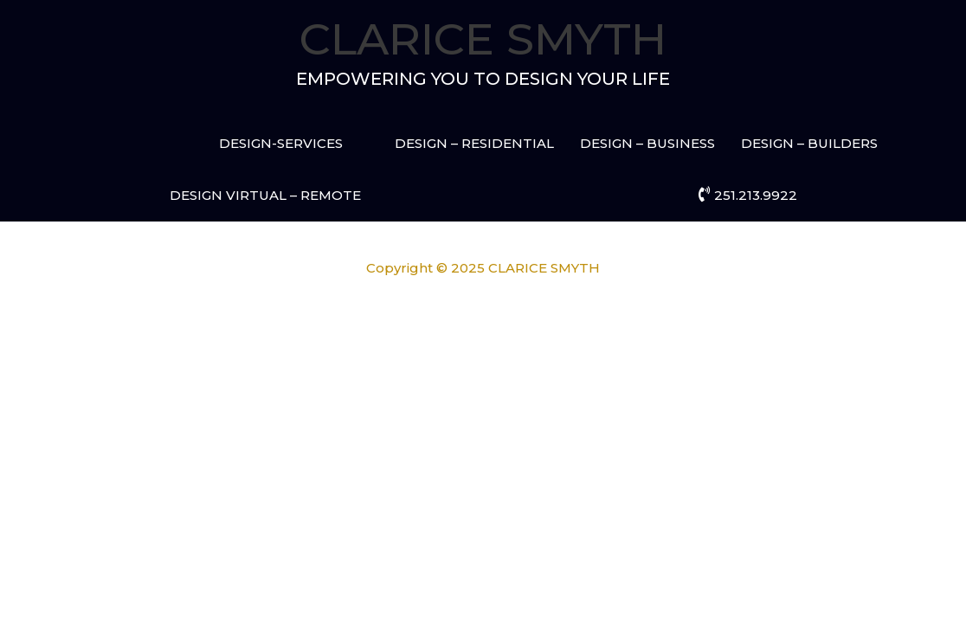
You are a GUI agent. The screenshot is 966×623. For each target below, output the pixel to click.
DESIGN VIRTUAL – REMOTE (265, 195)
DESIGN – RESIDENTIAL (474, 143)
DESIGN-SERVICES (281, 143)
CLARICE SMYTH (483, 39)
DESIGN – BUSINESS (647, 143)
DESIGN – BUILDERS (809, 143)
